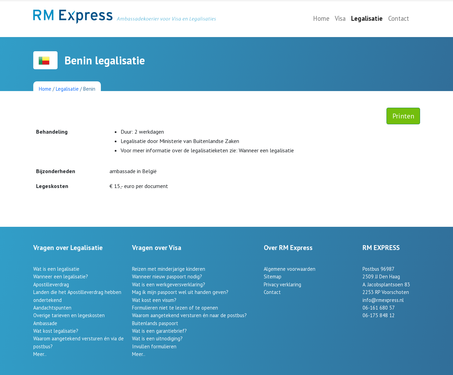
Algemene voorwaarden (289, 269)
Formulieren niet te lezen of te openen (175, 307)
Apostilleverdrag (51, 284)
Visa (340, 18)
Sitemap (272, 276)
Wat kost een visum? (154, 300)
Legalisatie (367, 18)
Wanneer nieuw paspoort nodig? (167, 276)
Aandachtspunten (52, 307)
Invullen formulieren (154, 346)
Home (321, 18)
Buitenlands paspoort (155, 323)
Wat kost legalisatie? (55, 331)
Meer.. (39, 354)
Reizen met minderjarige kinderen (168, 269)
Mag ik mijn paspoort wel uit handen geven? (180, 292)
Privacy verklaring (282, 284)
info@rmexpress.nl (383, 300)
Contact (398, 18)
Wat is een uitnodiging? (157, 338)
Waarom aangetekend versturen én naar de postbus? (189, 315)
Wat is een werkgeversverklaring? (168, 284)
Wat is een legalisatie (56, 269)
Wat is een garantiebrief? (159, 331)
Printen (403, 115)
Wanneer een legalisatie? (60, 276)
